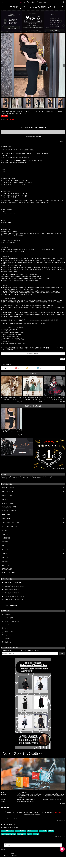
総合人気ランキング (7, 491)
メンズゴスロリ (6, 549)
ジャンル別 (5, 499)
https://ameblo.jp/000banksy (9, 336)
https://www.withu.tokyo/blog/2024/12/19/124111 (15, 157)
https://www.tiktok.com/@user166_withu (13, 343)
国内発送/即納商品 (7, 569)
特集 (3, 545)
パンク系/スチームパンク (9, 511)
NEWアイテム (5, 557)
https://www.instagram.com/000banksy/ (12, 251)
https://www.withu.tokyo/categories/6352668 (14, 162)
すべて (6, 368)
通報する (62, 358)
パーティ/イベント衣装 (8, 573)
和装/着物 (4, 530)
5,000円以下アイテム (7, 503)
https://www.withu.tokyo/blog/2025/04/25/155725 (43, 320)
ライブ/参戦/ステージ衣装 (9, 507)
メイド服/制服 (6, 538)
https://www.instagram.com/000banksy (12, 332)
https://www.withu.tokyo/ (8, 242)
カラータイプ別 (6, 565)
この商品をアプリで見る (33, 353)
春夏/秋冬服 (5, 561)
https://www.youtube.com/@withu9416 (12, 340)
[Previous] (2, 65)
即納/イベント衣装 (7, 495)
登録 (62, 653)
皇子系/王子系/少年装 (8, 487)
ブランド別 (5, 534)
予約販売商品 (5, 542)
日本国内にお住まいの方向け (33, 136)
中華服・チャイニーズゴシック (10, 522)
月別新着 (4, 553)
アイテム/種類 (6, 518)
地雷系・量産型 (6, 514)
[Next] (64, 65)
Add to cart (33, 132)
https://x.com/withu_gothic (9, 329)
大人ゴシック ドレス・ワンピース (11, 526)
